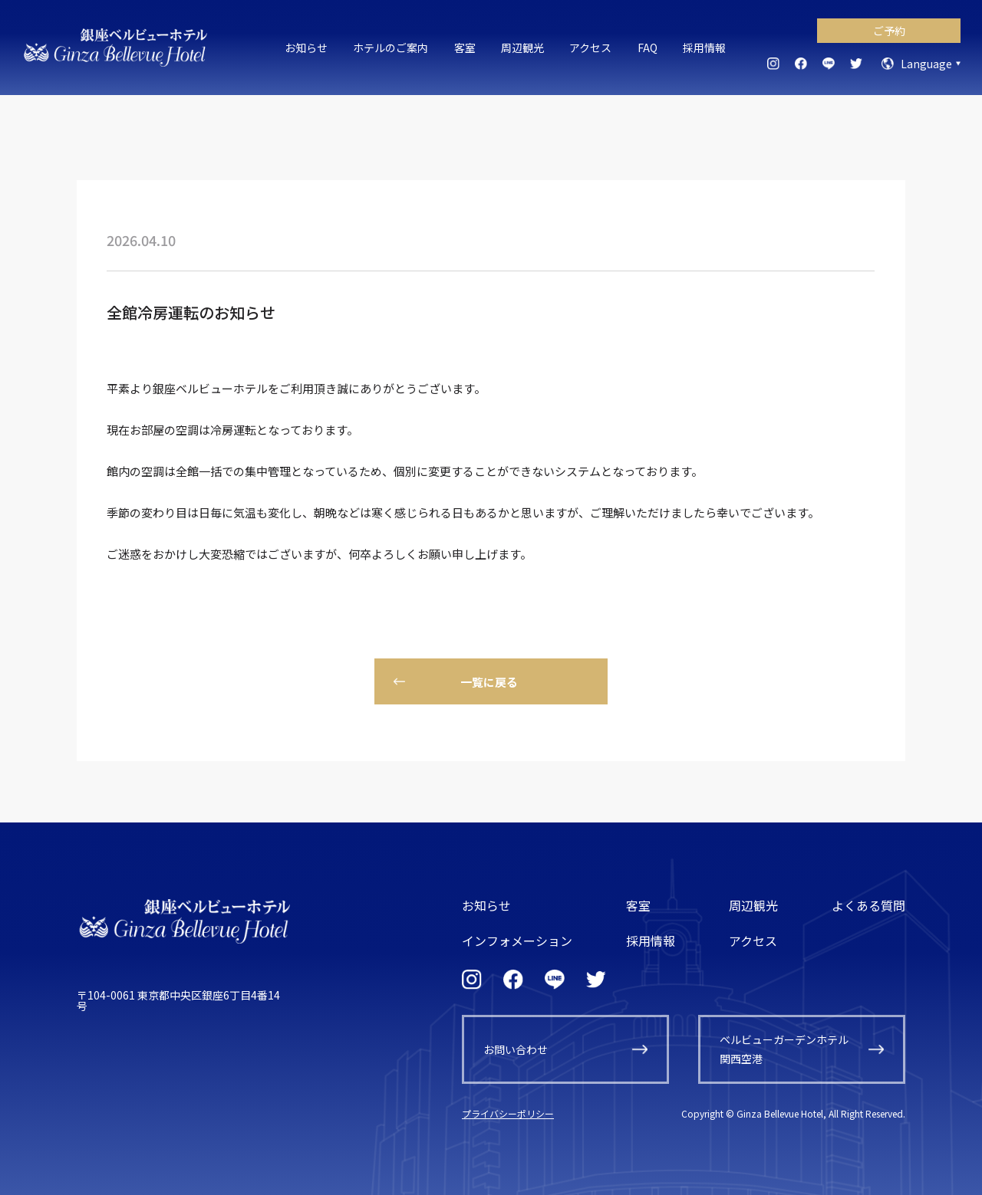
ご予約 (889, 30)
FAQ (647, 47)
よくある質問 (868, 905)
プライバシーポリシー (508, 1113)
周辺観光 (522, 47)
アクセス (590, 47)
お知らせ (306, 47)
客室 (465, 47)
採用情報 (704, 47)
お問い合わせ (515, 1049)
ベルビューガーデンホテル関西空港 (784, 1049)
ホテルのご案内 (390, 47)
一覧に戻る (489, 682)
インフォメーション (517, 940)
